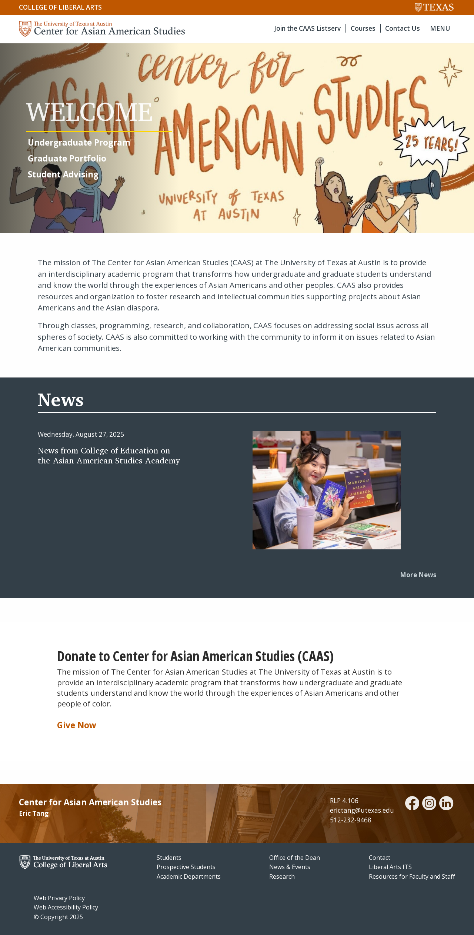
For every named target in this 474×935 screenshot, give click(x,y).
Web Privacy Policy (59, 898)
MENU (440, 28)
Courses (363, 28)
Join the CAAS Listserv (307, 28)
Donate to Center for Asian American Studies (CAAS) (195, 655)
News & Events (289, 867)
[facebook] (412, 804)
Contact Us (402, 28)
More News (418, 574)
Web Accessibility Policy (66, 907)
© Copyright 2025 (58, 917)
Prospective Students (186, 867)
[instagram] (429, 804)
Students (169, 858)
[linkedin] (446, 804)
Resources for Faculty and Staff (412, 876)
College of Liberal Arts (60, 7)
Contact (379, 858)
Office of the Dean (294, 858)
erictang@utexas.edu (362, 810)
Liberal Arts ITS (390, 867)
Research (282, 876)
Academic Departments (189, 876)
